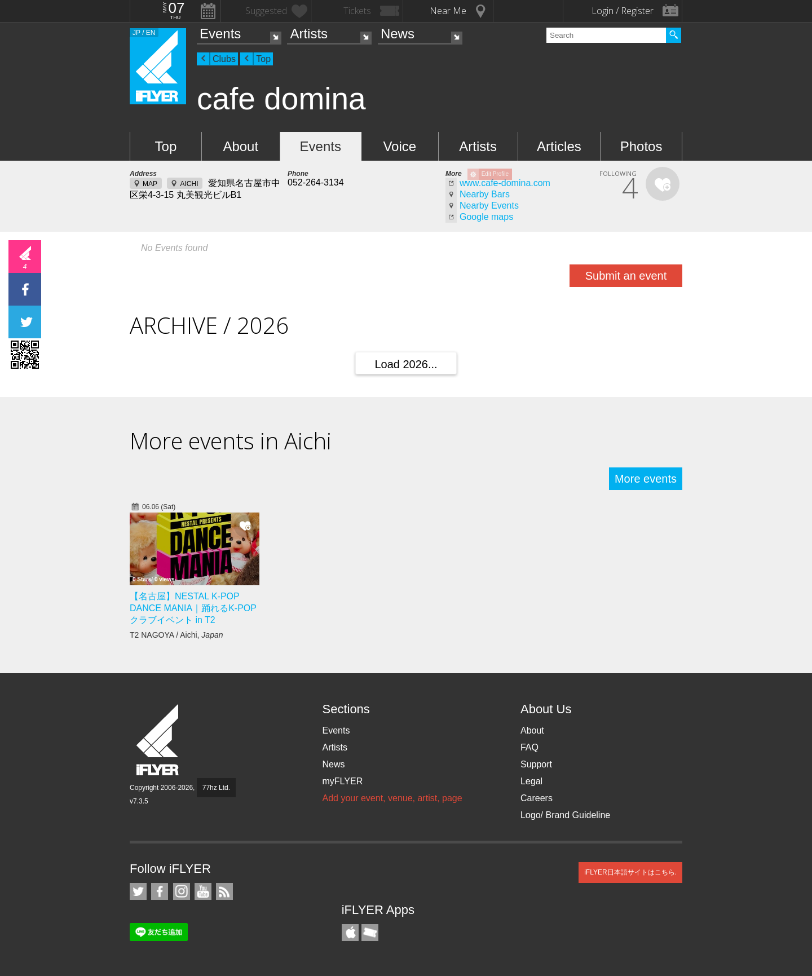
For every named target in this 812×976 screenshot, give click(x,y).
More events (646, 478)
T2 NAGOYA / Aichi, (176, 634)
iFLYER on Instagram (181, 891)
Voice (399, 146)
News (397, 33)
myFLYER (342, 781)
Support (536, 764)
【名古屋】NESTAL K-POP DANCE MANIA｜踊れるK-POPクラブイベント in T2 (193, 608)
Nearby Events (489, 205)
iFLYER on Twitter (138, 891)
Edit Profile (495, 174)
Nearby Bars (485, 194)
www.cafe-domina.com (505, 183)
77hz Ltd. (216, 788)
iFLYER (158, 740)
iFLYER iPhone (350, 932)
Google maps (486, 217)
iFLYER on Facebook (159, 891)
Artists (309, 33)
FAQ (529, 747)
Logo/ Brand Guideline (565, 815)
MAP (150, 184)
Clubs (224, 59)
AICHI (189, 184)
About (240, 146)
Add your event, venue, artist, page (392, 798)
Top (263, 59)
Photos (641, 146)
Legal (531, 781)
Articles (559, 146)
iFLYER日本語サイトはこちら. (630, 872)
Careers (536, 798)
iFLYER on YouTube (203, 891)
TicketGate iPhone (369, 932)
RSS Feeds (224, 891)
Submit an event (626, 276)
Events (220, 33)
